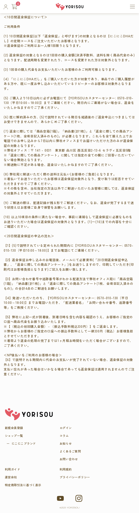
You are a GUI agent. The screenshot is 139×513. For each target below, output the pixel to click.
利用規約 (66, 469)
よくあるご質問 (70, 451)
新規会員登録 (14, 427)
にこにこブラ (24, 443)
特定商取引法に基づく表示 (23, 484)
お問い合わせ (69, 459)
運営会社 (11, 477)
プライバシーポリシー (75, 477)
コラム (64, 435)
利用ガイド (12, 469)
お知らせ (66, 443)
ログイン (66, 427)
